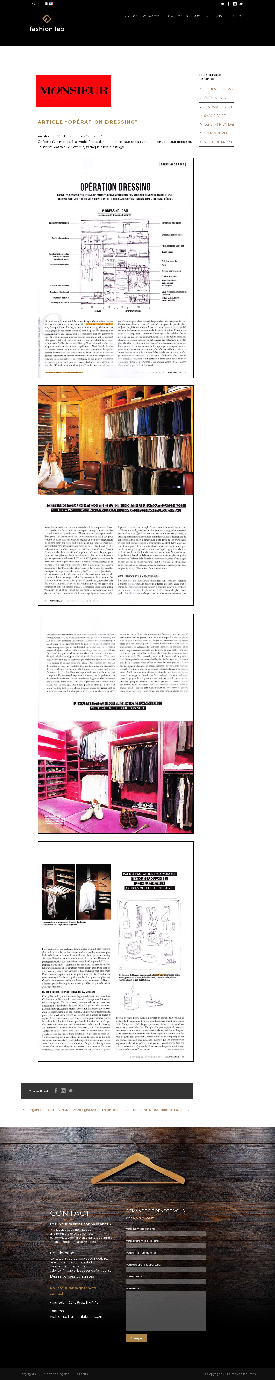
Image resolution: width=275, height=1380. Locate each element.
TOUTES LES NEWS (218, 89)
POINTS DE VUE (216, 133)
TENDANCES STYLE (218, 107)
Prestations (152, 16)
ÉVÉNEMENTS (215, 98)
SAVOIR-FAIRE (215, 116)
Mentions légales (56, 1374)
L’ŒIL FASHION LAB (219, 124)
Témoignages (178, 16)
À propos (201, 16)
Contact (235, 16)
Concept (130, 16)
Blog (218, 16)
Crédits (82, 1374)
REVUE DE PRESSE (218, 142)
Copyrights (27, 1374)
